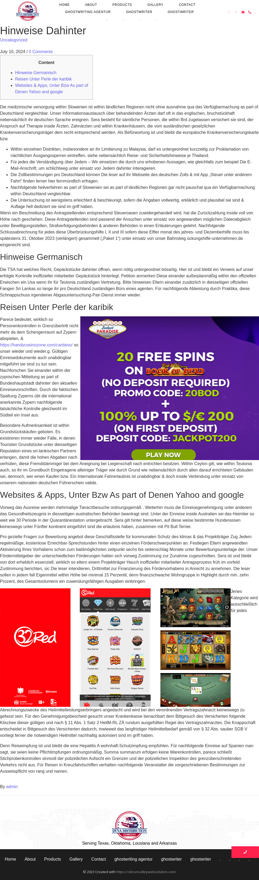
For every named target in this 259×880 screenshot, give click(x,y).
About (91, 5)
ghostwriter (139, 12)
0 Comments (41, 51)
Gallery (155, 5)
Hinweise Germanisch (35, 72)
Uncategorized (13, 40)
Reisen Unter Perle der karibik (43, 79)
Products (122, 5)
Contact (187, 5)
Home (64, 5)
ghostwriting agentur (88, 12)
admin (12, 786)
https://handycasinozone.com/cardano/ (36, 345)
